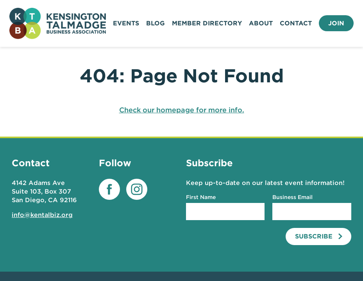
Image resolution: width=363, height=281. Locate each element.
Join (336, 23)
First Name (201, 197)
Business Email (292, 197)
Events (126, 23)
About (261, 23)
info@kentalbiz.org (42, 215)
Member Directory (207, 23)
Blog (155, 23)
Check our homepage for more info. (181, 110)
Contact (296, 23)
